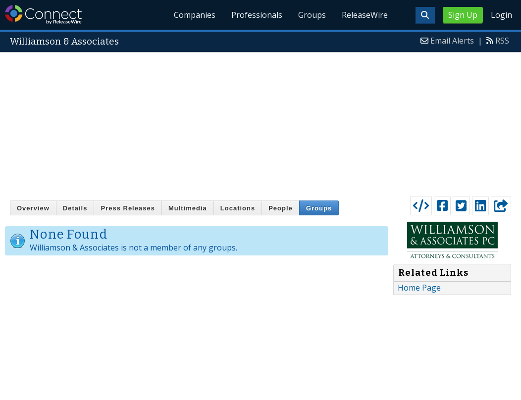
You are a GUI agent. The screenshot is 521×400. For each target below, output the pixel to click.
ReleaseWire (365, 14)
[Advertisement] (260, 122)
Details (75, 208)
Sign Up (462, 14)
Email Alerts (452, 40)
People (280, 208)
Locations (237, 208)
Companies (195, 14)
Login (501, 14)
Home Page (419, 287)
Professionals (256, 14)
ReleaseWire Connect (43, 14)
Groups (312, 14)
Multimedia (187, 208)
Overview (33, 208)
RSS (502, 40)
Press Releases (128, 208)
